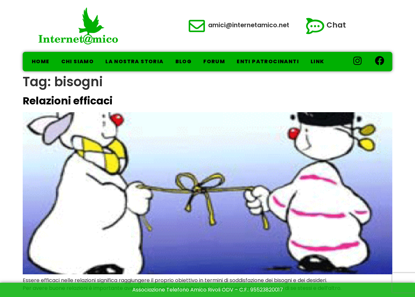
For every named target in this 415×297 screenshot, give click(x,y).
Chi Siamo (77, 61)
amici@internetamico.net (248, 25)
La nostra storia (134, 61)
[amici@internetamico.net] (197, 26)
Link (318, 61)
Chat (336, 25)
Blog (183, 61)
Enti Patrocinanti (268, 61)
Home (41, 61)
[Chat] (315, 26)
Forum (214, 61)
